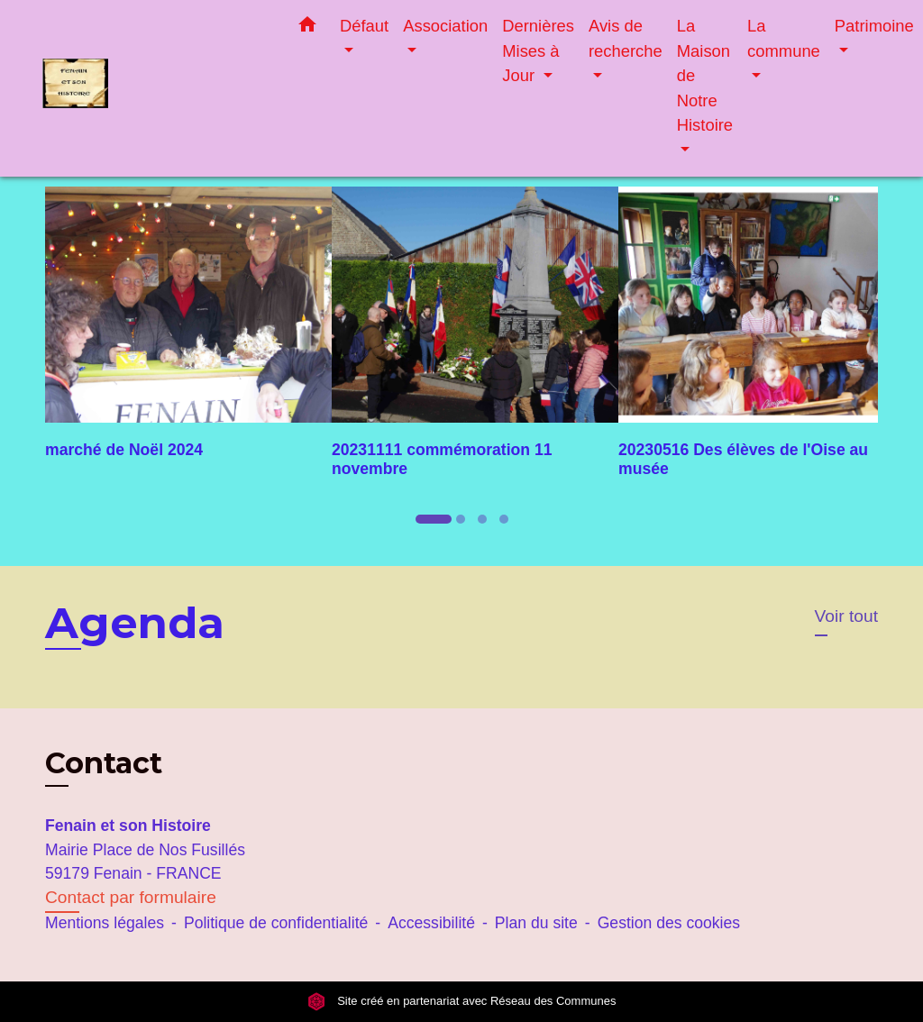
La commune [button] (783, 38)
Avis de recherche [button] (626, 38)
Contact (103, 763)
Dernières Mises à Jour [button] (538, 50)
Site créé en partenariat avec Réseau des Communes (462, 1001)
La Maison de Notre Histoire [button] (705, 75)
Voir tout (846, 616)
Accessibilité (431, 923)
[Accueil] (155, 88)
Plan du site (536, 923)
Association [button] (445, 25)
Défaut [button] (364, 25)
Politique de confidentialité (276, 923)
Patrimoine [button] (874, 25)
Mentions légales (104, 923)
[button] (307, 28)
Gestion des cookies (669, 923)
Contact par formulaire (130, 897)
